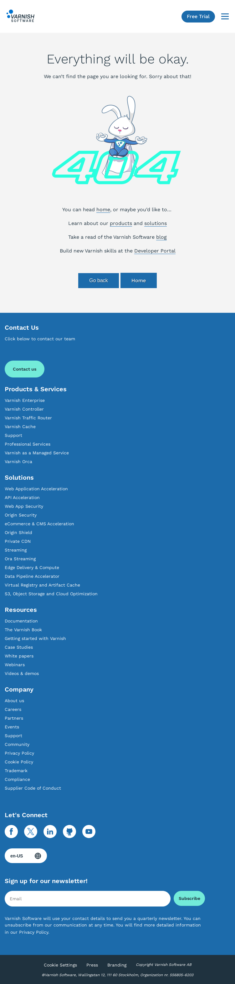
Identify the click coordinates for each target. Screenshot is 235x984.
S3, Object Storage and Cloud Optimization (51, 593)
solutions (155, 223)
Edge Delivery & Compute (32, 567)
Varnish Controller (24, 409)
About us (14, 700)
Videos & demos (22, 673)
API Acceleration (22, 497)
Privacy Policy (19, 753)
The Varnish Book (23, 629)
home (103, 209)
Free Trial (198, 16)
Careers (13, 709)
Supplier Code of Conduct (33, 788)
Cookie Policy (19, 761)
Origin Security (21, 514)
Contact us (24, 369)
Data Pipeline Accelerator (32, 576)
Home (138, 280)
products (121, 223)
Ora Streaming (20, 558)
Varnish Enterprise (25, 400)
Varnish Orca (18, 461)
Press (92, 964)
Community (17, 744)
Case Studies (19, 647)
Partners (14, 718)
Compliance (17, 779)
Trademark (16, 770)
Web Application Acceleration (36, 488)
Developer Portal (155, 251)
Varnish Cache (20, 426)
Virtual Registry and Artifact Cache (42, 584)
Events (12, 726)
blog (161, 237)
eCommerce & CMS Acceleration (39, 523)
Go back (98, 280)
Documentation (21, 620)
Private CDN (18, 541)
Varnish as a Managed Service (37, 452)
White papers (19, 655)
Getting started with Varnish (35, 638)
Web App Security (24, 506)
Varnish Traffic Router (28, 417)
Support (13, 435)
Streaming (16, 549)
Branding (116, 964)
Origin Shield (18, 532)
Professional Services (27, 444)
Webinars (15, 664)
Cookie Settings (60, 964)
